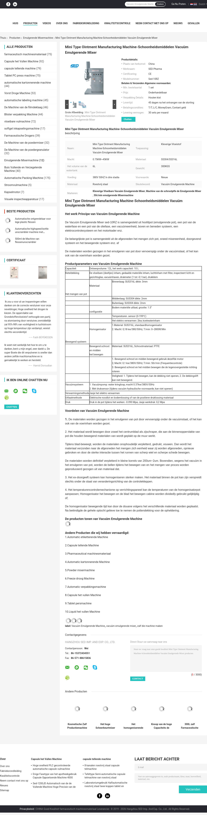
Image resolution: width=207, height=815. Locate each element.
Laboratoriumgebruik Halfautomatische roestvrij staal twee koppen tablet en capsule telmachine (106, 785)
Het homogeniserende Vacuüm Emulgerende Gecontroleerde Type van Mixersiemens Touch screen (133, 726)
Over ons (62, 23)
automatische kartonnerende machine (27, 82)
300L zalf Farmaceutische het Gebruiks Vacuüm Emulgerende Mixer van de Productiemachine (190, 726)
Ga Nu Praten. (178, 4)
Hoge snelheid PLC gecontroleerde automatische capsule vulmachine (51, 767)
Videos (47, 23)
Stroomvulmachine (15, 185)
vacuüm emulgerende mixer (121, 626)
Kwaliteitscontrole (117, 23)
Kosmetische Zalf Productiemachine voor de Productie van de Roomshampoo (77, 726)
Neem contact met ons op (152, 23)
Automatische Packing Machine (23, 178)
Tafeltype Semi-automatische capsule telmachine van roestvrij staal (105, 776)
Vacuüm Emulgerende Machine (88, 626)
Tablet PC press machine (19, 75)
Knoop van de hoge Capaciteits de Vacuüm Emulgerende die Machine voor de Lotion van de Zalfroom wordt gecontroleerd (161, 726)
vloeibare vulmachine (17, 121)
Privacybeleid (27, 809)
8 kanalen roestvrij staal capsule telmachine (102, 767)
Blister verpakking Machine (20, 114)
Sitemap (4, 790)
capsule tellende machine (20, 68)
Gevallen (193, 23)
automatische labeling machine (23, 100)
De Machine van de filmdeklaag (23, 107)
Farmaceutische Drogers (19, 135)
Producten (30, 23)
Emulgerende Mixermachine (38, 37)
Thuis (3, 37)
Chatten (128, 119)
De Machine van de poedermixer (24, 142)
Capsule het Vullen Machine (21, 61)
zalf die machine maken (150, 626)
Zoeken (160, 4)
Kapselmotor (12, 192)
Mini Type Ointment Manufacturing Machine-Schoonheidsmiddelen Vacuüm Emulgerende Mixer (90, 116)
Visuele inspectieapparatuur (21, 199)
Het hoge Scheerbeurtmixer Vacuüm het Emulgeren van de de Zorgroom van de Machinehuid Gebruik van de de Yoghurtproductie (105, 726)
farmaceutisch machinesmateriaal (25, 54)
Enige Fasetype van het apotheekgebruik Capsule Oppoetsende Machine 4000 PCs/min (55, 776)
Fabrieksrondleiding (86, 23)
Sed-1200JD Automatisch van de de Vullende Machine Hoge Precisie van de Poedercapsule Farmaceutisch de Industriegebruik (54, 785)
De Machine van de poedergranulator (26, 149)
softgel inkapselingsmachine (22, 128)
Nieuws (178, 23)
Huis (15, 23)
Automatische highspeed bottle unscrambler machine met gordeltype (31, 232)
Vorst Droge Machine (17, 93)
